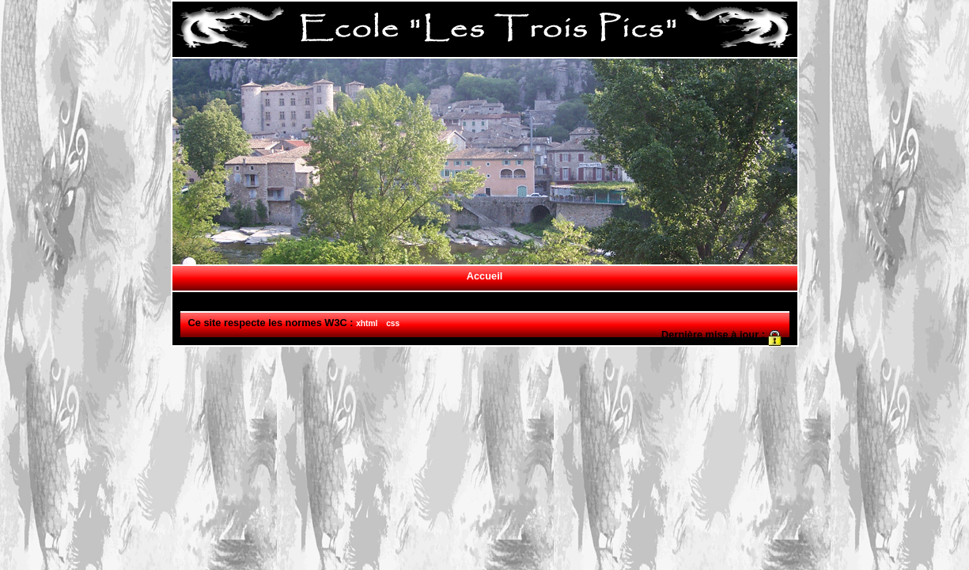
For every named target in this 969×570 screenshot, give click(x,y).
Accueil (485, 276)
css (392, 323)
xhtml (366, 323)
